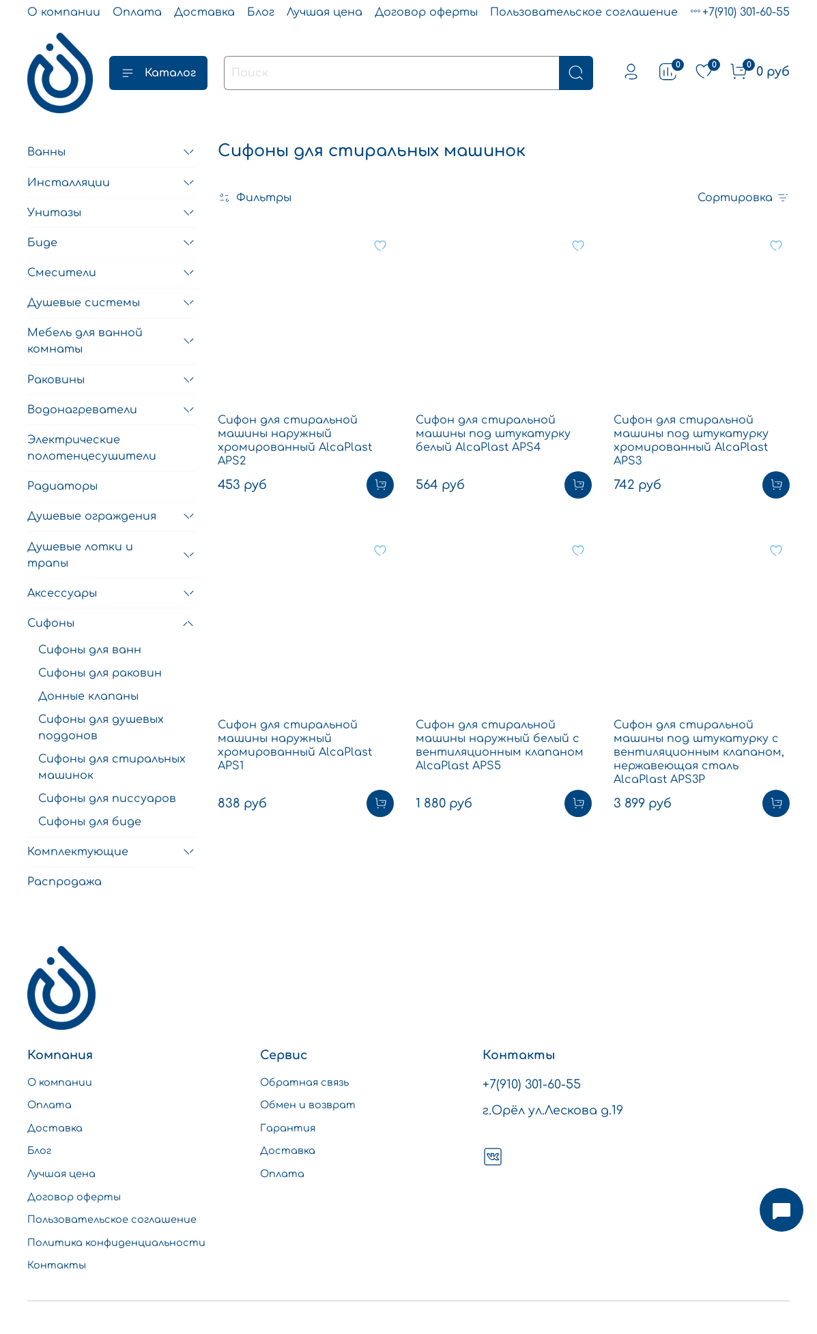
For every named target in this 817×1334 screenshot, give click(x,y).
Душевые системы (83, 303)
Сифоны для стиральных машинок (112, 767)
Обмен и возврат (308, 1104)
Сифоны (50, 623)
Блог (260, 12)
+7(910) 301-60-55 (746, 12)
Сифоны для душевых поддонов (101, 727)
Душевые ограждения (91, 516)
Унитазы (54, 213)
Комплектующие (77, 852)
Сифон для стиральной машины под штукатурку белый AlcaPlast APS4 (493, 434)
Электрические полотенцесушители (91, 448)
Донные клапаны (88, 696)
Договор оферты (426, 12)
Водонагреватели (82, 410)
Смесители (61, 273)
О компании (63, 12)
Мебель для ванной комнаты (85, 341)
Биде (42, 243)
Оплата (137, 12)
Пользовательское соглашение (584, 12)
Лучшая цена (324, 12)
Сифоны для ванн (89, 650)
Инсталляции (68, 183)
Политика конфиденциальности (116, 1242)
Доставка (204, 12)
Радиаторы (62, 486)
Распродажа (64, 882)
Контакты (56, 1265)
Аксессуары (62, 593)
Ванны (46, 152)
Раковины (56, 380)
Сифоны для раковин (100, 673)
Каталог (158, 73)
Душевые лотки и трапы (80, 555)
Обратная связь (304, 1082)
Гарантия (287, 1128)
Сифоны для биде (89, 822)
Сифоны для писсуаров (107, 798)
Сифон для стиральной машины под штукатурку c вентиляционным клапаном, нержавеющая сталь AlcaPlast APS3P (699, 752)
